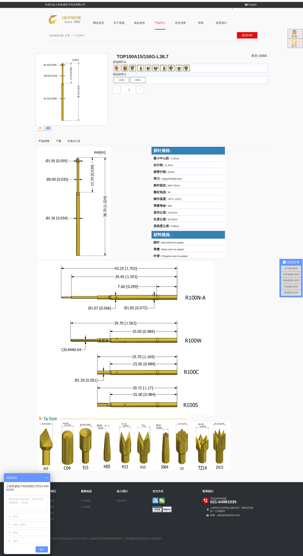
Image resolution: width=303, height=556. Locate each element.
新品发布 (139, 22)
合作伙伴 (49, 519)
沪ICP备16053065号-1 (110, 538)
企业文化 (49, 513)
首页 (67, 35)
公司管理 (49, 500)
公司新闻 (85, 500)
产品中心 (160, 22)
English (251, 4)
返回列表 (247, 35)
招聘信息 (121, 500)
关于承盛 (119, 22)
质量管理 (49, 507)
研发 (201, 22)
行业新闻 (85, 507)
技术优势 (180, 22)
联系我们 (221, 22)
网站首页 (98, 22)
